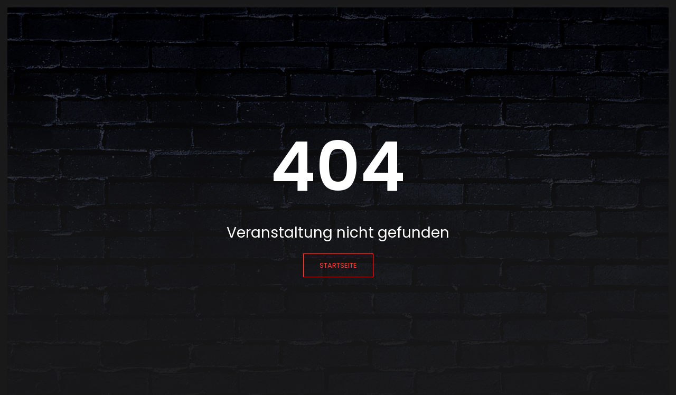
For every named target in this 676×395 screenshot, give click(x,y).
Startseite (338, 265)
